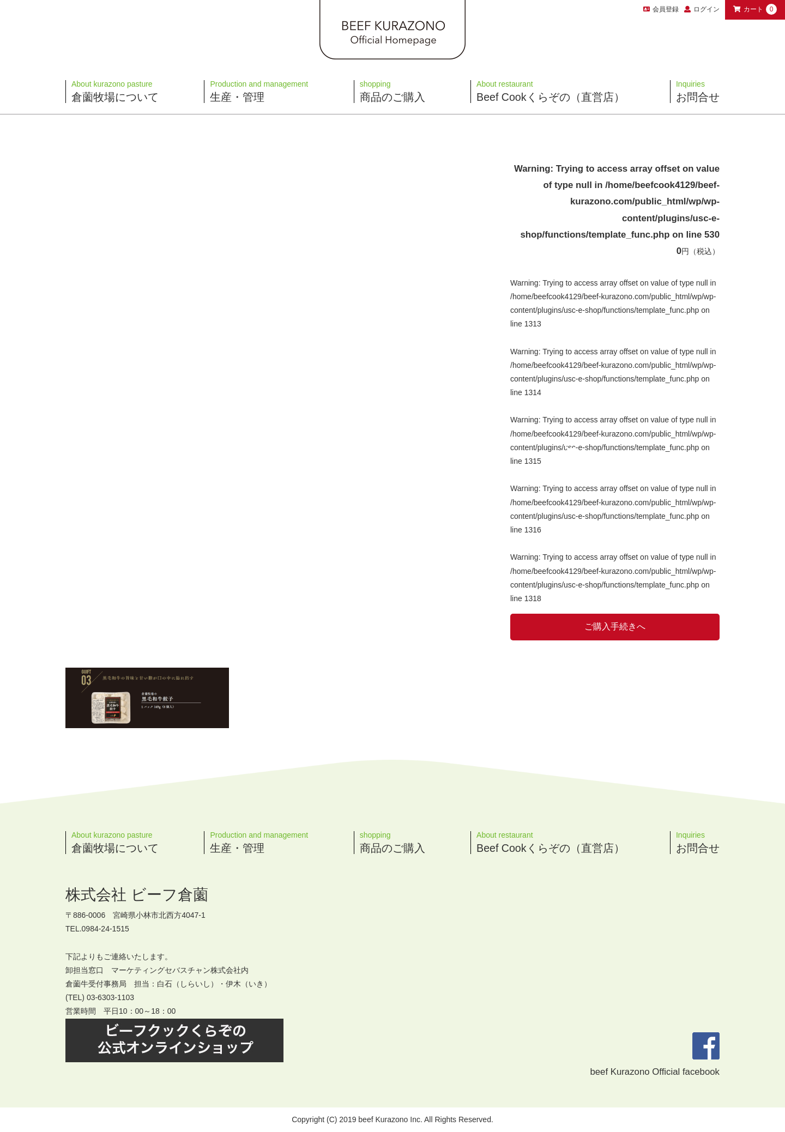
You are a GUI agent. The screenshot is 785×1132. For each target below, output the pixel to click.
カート (755, 9)
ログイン (706, 9)
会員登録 (661, 9)
